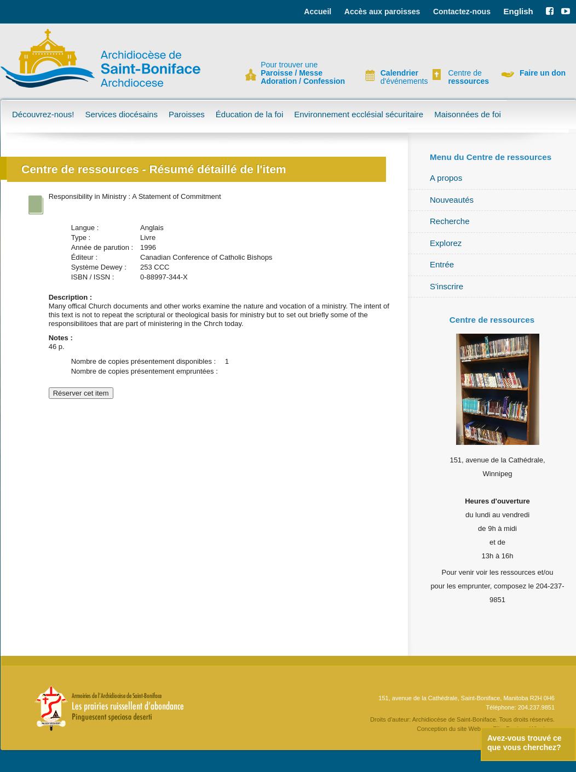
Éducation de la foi (249, 114)
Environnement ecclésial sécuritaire (358, 114)
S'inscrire (446, 286)
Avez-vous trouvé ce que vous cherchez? (524, 743)
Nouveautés (452, 199)
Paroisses (187, 114)
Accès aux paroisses (382, 11)
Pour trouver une (303, 73)
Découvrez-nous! (43, 114)
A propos (446, 177)
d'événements (400, 77)
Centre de (467, 77)
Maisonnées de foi (467, 114)
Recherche (450, 221)
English (518, 11)
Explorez (446, 243)
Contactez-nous (462, 11)
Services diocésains (121, 114)
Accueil (317, 11)
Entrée (442, 264)
